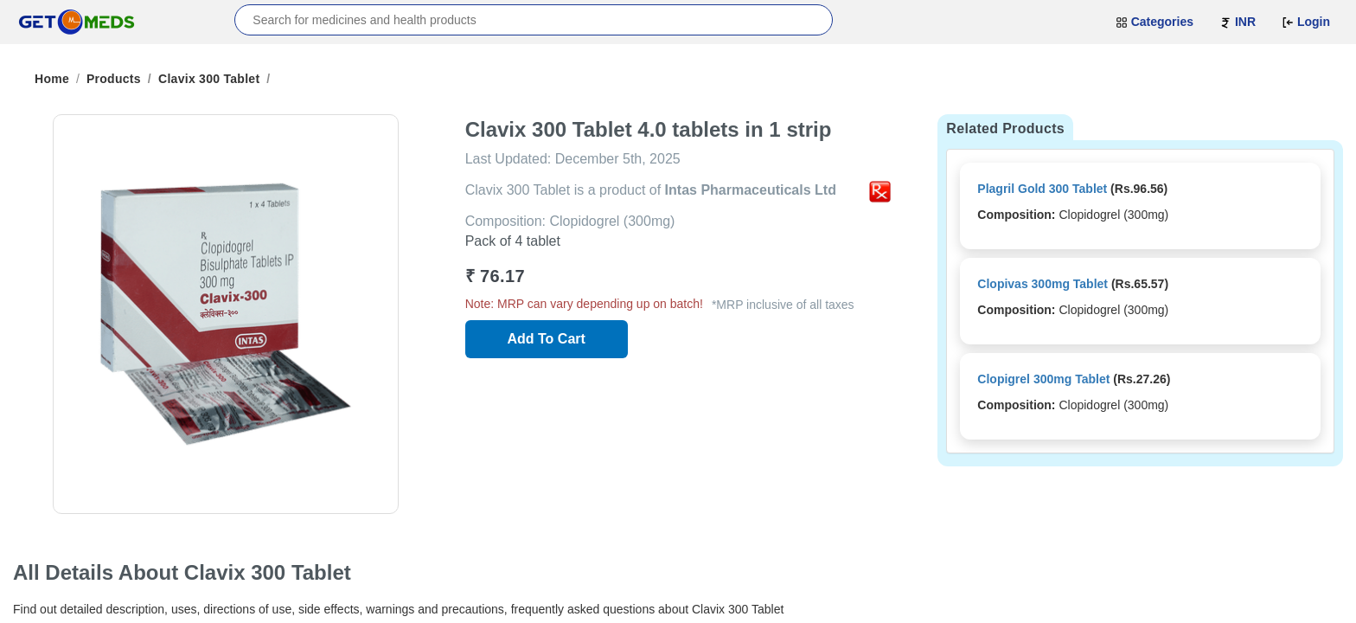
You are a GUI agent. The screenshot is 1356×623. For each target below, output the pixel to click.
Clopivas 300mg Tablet (1042, 284)
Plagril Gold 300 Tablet (1042, 189)
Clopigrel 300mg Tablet (1043, 379)
